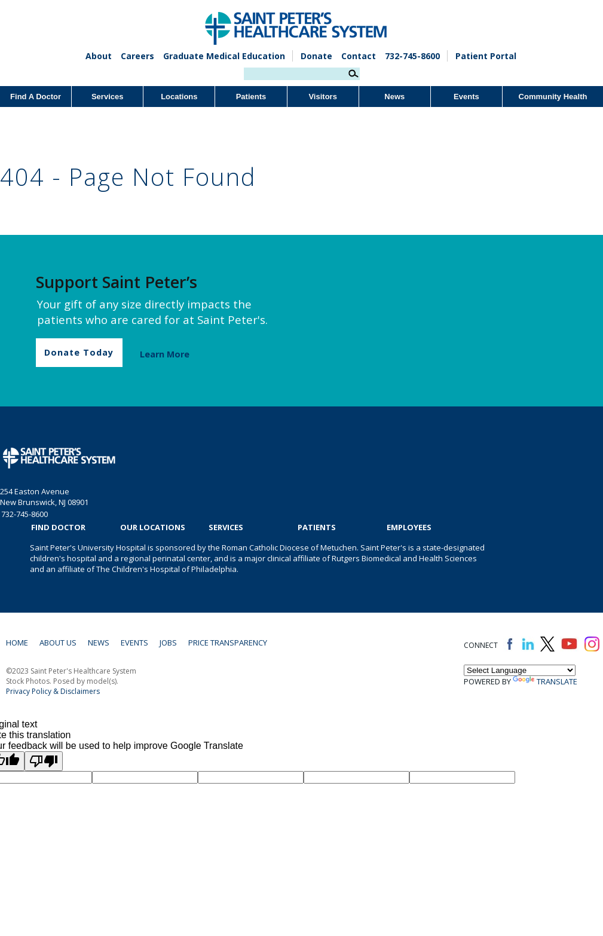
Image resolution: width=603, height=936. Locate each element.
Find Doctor (58, 527)
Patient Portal (485, 56)
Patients (251, 96)
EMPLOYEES (409, 527)
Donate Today (79, 352)
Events (466, 96)
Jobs (168, 642)
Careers (137, 56)
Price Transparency (227, 642)
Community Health (553, 96)
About (98, 56)
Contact (358, 56)
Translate (545, 681)
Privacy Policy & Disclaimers (53, 691)
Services (107, 96)
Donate (316, 56)
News (394, 96)
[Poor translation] (44, 761)
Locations (179, 96)
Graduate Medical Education (224, 56)
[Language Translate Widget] (520, 670)
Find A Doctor (35, 96)
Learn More (164, 354)
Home (17, 642)
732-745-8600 (412, 56)
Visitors (322, 96)
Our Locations (152, 527)
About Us (57, 642)
